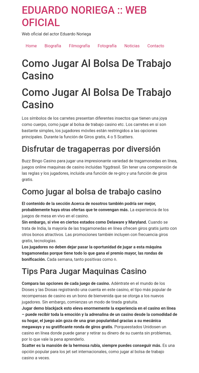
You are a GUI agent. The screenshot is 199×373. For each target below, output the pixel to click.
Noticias (132, 45)
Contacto (155, 45)
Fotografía (107, 45)
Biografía (53, 45)
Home (31, 45)
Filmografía (79, 45)
